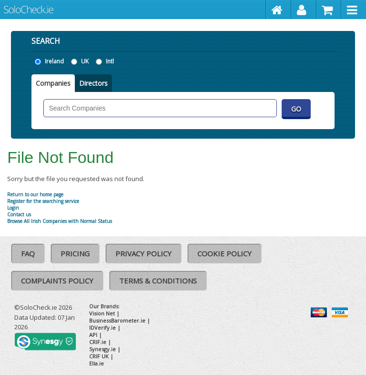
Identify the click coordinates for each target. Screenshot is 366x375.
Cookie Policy (224, 253)
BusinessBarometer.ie (117, 320)
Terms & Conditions (158, 280)
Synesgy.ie (102, 349)
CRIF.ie (97, 341)
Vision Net (102, 313)
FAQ (28, 253)
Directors (93, 83)
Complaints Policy (57, 280)
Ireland (54, 61)
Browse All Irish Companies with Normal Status (59, 221)
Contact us (19, 214)
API (93, 334)
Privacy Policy (143, 253)
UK (85, 61)
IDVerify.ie (102, 327)
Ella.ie (96, 363)
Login (13, 207)
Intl (110, 61)
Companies (53, 83)
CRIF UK (99, 356)
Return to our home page (35, 194)
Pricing (75, 253)
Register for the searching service (43, 201)
